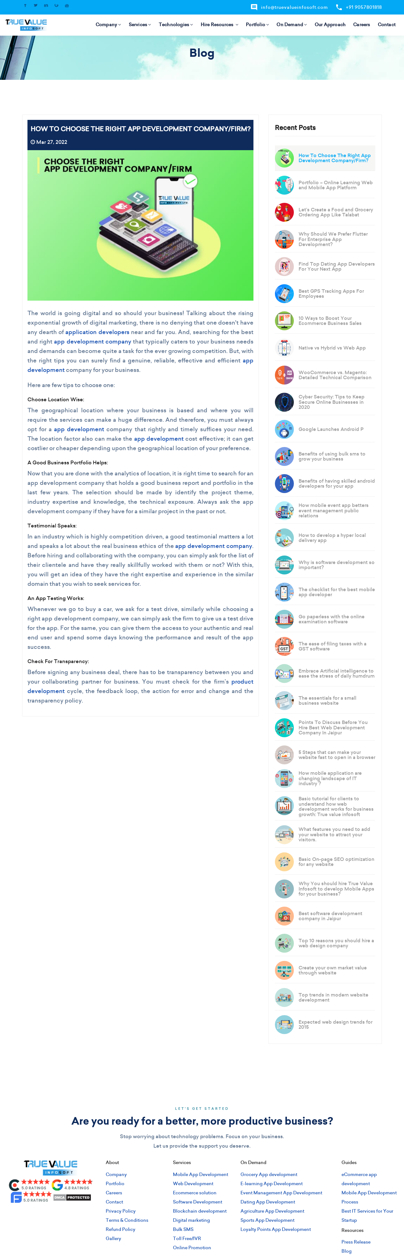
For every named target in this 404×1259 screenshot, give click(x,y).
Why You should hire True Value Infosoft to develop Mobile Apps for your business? (336, 888)
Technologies (176, 24)
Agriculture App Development (272, 1211)
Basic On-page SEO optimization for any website (336, 862)
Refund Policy (120, 1229)
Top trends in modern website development (333, 997)
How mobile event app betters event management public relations (334, 510)
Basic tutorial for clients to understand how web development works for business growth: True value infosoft (336, 806)
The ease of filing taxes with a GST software (332, 646)
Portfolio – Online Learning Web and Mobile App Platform (336, 185)
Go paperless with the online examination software (332, 619)
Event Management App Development (281, 1193)
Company (108, 24)
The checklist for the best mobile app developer (337, 592)
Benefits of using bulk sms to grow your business (332, 456)
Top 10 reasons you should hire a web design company (336, 943)
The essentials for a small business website (327, 701)
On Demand (291, 24)
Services (140, 24)
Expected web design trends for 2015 (335, 1025)
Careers (361, 24)
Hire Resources (220, 24)
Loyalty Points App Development (276, 1229)
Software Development (197, 1202)
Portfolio (257, 24)
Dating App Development (268, 1202)
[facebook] (19, 1214)
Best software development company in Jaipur (330, 916)
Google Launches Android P (331, 429)
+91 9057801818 (358, 7)
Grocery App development (269, 1174)
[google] (61, 1214)
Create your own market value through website (333, 970)
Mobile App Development (200, 1174)
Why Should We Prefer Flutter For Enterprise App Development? (333, 239)
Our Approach (330, 24)
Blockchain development (200, 1211)
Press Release (356, 1242)
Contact (386, 24)
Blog (347, 1251)
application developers (97, 332)
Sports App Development (267, 1220)
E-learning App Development (272, 1183)
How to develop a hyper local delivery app (332, 538)
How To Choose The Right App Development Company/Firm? (335, 158)
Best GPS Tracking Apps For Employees (331, 294)
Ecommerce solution (195, 1193)
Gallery (113, 1238)
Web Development (193, 1183)
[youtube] (81, 1214)
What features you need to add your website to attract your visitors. (334, 834)
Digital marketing (191, 1220)
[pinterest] (71, 1214)
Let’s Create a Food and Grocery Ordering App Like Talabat (336, 212)
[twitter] (40, 1214)
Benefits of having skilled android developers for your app (337, 484)
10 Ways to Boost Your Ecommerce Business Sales (330, 321)
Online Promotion (192, 1247)
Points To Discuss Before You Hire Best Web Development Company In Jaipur (333, 727)
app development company (92, 341)
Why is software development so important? (337, 565)
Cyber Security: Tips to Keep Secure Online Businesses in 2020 (332, 401)
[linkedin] (50, 1214)
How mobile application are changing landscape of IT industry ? (330, 778)
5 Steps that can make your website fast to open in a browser (337, 755)
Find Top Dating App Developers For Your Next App (337, 267)
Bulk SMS (183, 1229)
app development (79, 429)
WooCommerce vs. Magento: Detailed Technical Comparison (335, 375)
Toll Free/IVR (187, 1238)
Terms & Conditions (127, 1220)
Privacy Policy (121, 1211)
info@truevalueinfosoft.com (289, 7)
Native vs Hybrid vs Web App (332, 347)
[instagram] (29, 1214)
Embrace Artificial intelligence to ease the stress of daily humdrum (337, 674)
